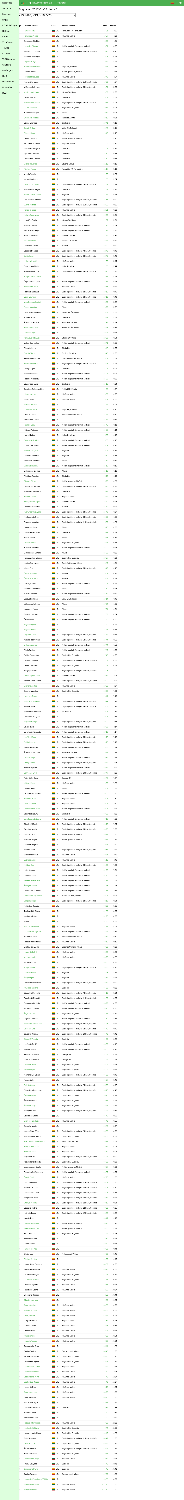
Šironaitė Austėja (44, 686)
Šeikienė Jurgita (44, 1106)
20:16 (120, 108)
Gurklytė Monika (44, 1203)
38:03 (120, 1187)
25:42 (120, 507)
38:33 (120, 1213)
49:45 (120, 1433)
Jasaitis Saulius (44, 1305)
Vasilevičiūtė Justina (46, 1367)
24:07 (120, 374)
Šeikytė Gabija (43, 1085)
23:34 (120, 323)
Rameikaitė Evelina (45, 440)
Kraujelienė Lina (44, 1489)
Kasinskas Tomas (45, 46)
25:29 (120, 497)
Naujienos (7, 2)
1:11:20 (119, 1484)
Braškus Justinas (44, 404)
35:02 (120, 1065)
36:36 (120, 1157)
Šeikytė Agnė (43, 978)
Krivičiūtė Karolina (45, 988)
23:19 (120, 297)
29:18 (120, 742)
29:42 (120, 763)
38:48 (120, 1223)
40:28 (120, 1269)
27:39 (120, 614)
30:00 (120, 793)
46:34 (120, 1408)
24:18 (120, 384)
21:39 (120, 184)
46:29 (120, 1402)
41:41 (120, 1274)
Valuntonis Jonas (44, 410)
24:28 (120, 389)
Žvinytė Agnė (43, 1177)
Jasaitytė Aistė (43, 1315)
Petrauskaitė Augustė (46, 1423)
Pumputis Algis (44, 333)
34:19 (120, 993)
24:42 (120, 410)
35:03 (120, 1070)
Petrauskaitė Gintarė (46, 809)
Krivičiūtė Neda (44, 497)
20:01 (120, 87)
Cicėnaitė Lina (43, 1029)
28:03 (120, 671)
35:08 (120, 1085)
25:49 (120, 512)
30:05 (120, 809)
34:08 (120, 988)
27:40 (120, 619)
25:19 (120, 476)
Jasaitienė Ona (44, 804)
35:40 (120, 1116)
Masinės (6, 14)
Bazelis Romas (44, 241)
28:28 (120, 686)
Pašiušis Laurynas (45, 451)
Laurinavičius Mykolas (46, 932)
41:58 (120, 1280)
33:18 (120, 937)
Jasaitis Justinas (44, 1392)
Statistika (6, 64)
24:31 (120, 399)
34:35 (120, 1024)
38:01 (120, 1182)
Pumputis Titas (44, 31)
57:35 (120, 1474)
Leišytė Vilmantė (44, 261)
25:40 (120, 502)
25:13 (120, 471)
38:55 (120, 1234)
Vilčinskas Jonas (44, 164)
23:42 (120, 348)
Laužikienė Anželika (46, 1280)
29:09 (120, 722)
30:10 (120, 819)
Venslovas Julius (44, 957)
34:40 (120, 1029)
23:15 (120, 282)
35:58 (120, 1136)
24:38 (120, 404)
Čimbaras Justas (44, 573)
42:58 (120, 1295)
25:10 (120, 456)
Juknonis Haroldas (45, 466)
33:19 (120, 942)
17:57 (120, 36)
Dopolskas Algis (44, 62)
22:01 (120, 210)
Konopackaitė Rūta (45, 926)
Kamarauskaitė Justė (46, 338)
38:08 (120, 1193)
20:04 (120, 97)
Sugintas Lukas (44, 630)
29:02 (120, 712)
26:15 (120, 527)
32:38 (120, 926)
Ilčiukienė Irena (44, 1065)
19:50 (120, 82)
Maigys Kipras (43, 967)
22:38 (120, 241)
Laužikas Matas (44, 737)
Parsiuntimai (8, 81)
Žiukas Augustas (44, 645)
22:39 (120, 246)
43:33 (120, 1305)
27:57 (120, 665)
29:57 (120, 788)
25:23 (120, 481)
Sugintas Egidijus (45, 722)
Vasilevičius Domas (45, 1382)
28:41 (120, 696)
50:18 (120, 1459)
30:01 (120, 799)
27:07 (120, 584)
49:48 (120, 1443)
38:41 (120, 1218)
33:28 (120, 957)
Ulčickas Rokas (44, 543)
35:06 (120, 1075)
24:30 (120, 394)
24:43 (120, 415)
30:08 (120, 814)
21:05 (120, 138)
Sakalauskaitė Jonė (45, 1223)
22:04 (120, 215)
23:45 (120, 353)
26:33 (120, 553)
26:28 (120, 538)
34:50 (120, 1039)
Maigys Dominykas (45, 215)
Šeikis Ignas (43, 256)
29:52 (120, 783)
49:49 (120, 1449)
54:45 (120, 1464)
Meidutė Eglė (43, 865)
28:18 (120, 676)
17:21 (120, 31)
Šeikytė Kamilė (44, 1095)
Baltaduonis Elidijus (45, 184)
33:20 (120, 947)
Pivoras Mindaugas (45, 77)
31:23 (120, 865)
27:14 (120, 599)
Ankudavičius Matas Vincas (49, 1141)
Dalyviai (6, 31)
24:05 (120, 369)
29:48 (120, 778)
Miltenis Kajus (43, 783)
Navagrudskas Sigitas (46, 502)
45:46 (120, 1351)
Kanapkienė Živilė (45, 287)
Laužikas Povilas (44, 108)
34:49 (120, 1034)
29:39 (120, 752)
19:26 (120, 62)
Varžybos (6, 8)
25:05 (120, 435)
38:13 (120, 1198)
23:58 (120, 363)
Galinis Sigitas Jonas (46, 676)
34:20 (120, 998)
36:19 (120, 1147)
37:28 (120, 1177)
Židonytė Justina (44, 886)
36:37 (120, 1167)
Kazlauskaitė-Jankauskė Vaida (50, 1479)
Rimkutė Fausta (44, 169)
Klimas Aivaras (44, 394)
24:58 (120, 430)
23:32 (120, 312)
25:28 (120, 486)
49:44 (120, 1428)
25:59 (120, 522)
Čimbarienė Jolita (45, 578)
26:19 (120, 532)
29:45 (120, 768)
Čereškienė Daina (45, 1469)
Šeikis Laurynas (44, 742)
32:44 (120, 932)
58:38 (120, 1479)
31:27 (120, 880)
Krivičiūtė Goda (44, 799)
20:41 (120, 123)
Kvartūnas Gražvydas (46, 512)
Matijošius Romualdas (46, 276)
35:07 (120, 1080)
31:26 (120, 870)
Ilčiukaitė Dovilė (44, 973)
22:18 (120, 225)
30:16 (120, 824)
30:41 (120, 845)
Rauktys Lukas (44, 425)
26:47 (120, 563)
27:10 (120, 589)
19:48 (120, 77)
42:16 (120, 1285)
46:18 (120, 1387)
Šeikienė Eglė (43, 1070)
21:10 (120, 154)
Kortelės (6, 53)
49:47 (120, 1438)
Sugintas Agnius (44, 625)
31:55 (120, 891)
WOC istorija (8, 59)
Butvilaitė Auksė (44, 860)
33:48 (120, 973)
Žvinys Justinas (44, 205)
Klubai (5, 36)
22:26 (120, 236)
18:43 (120, 51)
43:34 (120, 1315)
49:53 (120, 1454)
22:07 (120, 220)
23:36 (120, 328)
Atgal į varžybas (27, 1499)
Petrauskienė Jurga (45, 1459)
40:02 (120, 1264)
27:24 (120, 604)
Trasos (5, 48)
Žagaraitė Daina (44, 1013)
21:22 (120, 174)
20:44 (120, 128)
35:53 (120, 1131)
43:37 (120, 1331)
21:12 (120, 164)
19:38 (120, 72)
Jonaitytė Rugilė (44, 128)
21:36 (120, 179)
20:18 (120, 113)
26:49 (120, 568)
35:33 (120, 1111)
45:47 (120, 1361)
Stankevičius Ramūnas (47, 1024)
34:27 (120, 1013)
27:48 (120, 655)
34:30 (120, 1019)
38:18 (120, 1203)
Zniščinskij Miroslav (45, 118)
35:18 (120, 1100)
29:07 (120, 717)
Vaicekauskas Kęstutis (47, 302)
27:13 (120, 594)
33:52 (120, 978)
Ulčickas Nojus (44, 758)
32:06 (120, 896)
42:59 (120, 1300)
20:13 (120, 102)
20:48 (120, 133)
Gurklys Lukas (43, 763)
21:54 (120, 195)
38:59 (120, 1239)
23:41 (120, 343)
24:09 (120, 379)
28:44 (120, 701)
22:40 (120, 251)
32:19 (120, 901)
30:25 (120, 829)
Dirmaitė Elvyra (44, 481)
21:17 (120, 169)
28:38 (120, 691)
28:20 (120, 681)
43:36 (120, 1326)
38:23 (120, 1208)
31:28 (120, 886)
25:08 (120, 440)
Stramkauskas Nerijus (46, 195)
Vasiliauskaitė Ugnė (46, 92)
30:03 (120, 804)
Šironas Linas (43, 133)
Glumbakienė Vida (45, 1300)
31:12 (120, 860)
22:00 (120, 205)
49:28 (120, 1423)
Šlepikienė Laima (44, 1259)
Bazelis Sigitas (44, 353)
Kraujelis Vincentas (45, 1484)
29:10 (120, 732)
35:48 (120, 1126)
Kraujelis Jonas (44, 1152)
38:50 (120, 1228)
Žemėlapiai (7, 42)
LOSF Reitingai (9, 25)
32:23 (120, 906)
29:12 (120, 737)
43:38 (120, 1336)
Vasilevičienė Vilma (45, 1377)
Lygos (5, 19)
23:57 (120, 358)
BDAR (5, 93)
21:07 (120, 149)
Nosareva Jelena (44, 696)
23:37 (120, 333)
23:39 (120, 338)
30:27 (120, 834)
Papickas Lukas (44, 635)
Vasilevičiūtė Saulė (45, 1372)
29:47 (120, 773)
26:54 (120, 573)
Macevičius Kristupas (46, 67)
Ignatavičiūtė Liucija (46, 1428)
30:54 (120, 855)
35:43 (120, 1121)
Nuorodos (7, 87)
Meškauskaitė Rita (45, 363)
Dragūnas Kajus (44, 901)
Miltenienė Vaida (44, 1310)
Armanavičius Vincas (46, 102)
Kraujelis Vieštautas (46, 1147)
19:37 (120, 67)
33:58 (120, 983)
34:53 (120, 1054)
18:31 (120, 46)
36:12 (120, 1141)
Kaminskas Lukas (45, 328)
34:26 (120, 1008)
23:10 (120, 271)
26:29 (120, 548)
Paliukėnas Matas (45, 36)
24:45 (120, 420)
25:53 (120, 517)
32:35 (120, 921)
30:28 (120, 839)
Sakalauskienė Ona (45, 1228)
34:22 (120, 1003)
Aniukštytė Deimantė (46, 701)
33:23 (120, 952)
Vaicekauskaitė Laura (46, 819)
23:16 (120, 292)
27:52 (120, 660)
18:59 (120, 56)
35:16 (120, 1090)
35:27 (120, 1106)
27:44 (120, 640)
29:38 (120, 747)
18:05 (120, 41)
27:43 (120, 635)
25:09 (120, 445)
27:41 (120, 630)
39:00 (120, 1254)
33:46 (120, 967)
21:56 (120, 200)
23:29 (120, 302)
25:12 (120, 461)
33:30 (120, 962)
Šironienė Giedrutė (45, 1121)
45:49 (120, 1367)
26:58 (120, 578)
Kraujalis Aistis (43, 1336)
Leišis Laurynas (44, 297)
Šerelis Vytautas (44, 307)
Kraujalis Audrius (44, 1341)
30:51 (120, 850)
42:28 (120, 1290)
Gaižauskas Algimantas (47, 896)
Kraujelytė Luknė (44, 952)
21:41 (120, 189)
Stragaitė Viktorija (45, 1039)
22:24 (120, 230)
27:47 (120, 650)
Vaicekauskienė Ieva (46, 880)
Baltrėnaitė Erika (44, 773)
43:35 (120, 1321)
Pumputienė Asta (44, 1249)
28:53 (120, 706)
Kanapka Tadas (44, 210)
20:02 (120, 92)
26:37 (120, 558)
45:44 (120, 1346)
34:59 (120, 1060)
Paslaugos (7, 70)
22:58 (120, 261)
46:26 (120, 1392)
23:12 (120, 276)
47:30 (120, 1413)
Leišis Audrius (43, 1443)
